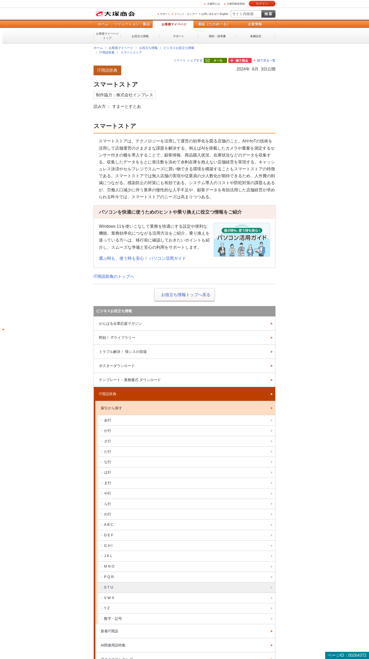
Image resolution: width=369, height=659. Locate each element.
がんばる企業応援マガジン (120, 323)
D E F (108, 535)
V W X (109, 598)
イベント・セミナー (185, 14)
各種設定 (255, 36)
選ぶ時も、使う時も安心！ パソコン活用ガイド (142, 258)
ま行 (107, 483)
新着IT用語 (109, 631)
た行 (107, 451)
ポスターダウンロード (117, 366)
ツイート (179, 60)
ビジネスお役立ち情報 (178, 48)
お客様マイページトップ (107, 35)
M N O (109, 566)
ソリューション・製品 (132, 24)
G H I (108, 545)
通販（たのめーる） (214, 24)
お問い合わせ (209, 14)
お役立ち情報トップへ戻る (185, 294)
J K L (108, 556)
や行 (107, 493)
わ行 (107, 514)
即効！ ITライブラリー (117, 338)
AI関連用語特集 (113, 645)
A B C (108, 524)
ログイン (262, 3)
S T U (108, 587)
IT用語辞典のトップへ (114, 276)
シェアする (194, 60)
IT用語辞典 (107, 52)
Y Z (107, 608)
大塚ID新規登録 (236, 3)
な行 (107, 462)
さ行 (107, 441)
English (224, 14)
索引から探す (111, 408)
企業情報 (255, 24)
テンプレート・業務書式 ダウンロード (130, 380)
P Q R (109, 577)
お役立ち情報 (140, 36)
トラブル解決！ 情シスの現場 (123, 352)
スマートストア (131, 52)
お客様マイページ (174, 24)
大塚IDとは (213, 3)
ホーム (103, 24)
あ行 (107, 420)
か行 (107, 430)
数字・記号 (113, 618)
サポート (165, 14)
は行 (107, 472)
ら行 (107, 504)
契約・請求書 (217, 36)
